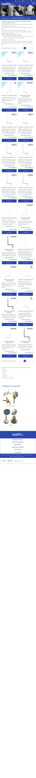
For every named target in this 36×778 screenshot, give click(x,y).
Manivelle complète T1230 (26, 157)
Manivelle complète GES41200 (9, 311)
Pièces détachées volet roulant (15, 18)
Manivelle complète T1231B (25, 65)
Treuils (10, 425)
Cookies (23, 455)
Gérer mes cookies (29, 455)
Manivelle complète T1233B (9, 127)
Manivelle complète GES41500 (25, 342)
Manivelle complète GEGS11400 (9, 280)
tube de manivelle (5, 33)
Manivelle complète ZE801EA (9, 95)
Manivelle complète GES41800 (9, 250)
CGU (4, 455)
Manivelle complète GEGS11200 (9, 342)
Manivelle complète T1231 (9, 187)
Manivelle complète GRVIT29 (25, 249)
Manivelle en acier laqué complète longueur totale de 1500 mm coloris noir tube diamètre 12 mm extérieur (25, 346)
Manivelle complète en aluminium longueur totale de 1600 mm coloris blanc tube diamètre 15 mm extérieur (25, 101)
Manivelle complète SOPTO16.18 (25, 96)
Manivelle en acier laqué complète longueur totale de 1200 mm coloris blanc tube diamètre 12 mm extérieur (9, 347)
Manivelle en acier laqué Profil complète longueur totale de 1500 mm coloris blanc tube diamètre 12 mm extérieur (25, 315)
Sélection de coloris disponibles (8, 40)
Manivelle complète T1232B (25, 127)
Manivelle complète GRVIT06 (9, 218)
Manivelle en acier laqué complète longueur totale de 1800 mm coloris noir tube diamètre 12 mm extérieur (9, 254)
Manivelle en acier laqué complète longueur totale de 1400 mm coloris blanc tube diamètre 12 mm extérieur (9, 285)
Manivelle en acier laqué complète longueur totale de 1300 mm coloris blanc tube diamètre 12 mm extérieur (9, 100)
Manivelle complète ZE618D (25, 279)
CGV (1, 455)
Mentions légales (19, 455)
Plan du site (7, 455)
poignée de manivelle (27, 31)
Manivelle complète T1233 (26, 187)
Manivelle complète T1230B (9, 65)
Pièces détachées (4, 18)
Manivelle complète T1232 (9, 157)
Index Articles (12, 455)
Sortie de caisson (10, 406)
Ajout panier (9, 78)
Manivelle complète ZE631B (25, 311)
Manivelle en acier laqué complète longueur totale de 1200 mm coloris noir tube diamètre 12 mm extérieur (9, 316)
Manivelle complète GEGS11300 (25, 218)
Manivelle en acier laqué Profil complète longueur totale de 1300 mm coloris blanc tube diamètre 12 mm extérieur (25, 284)
